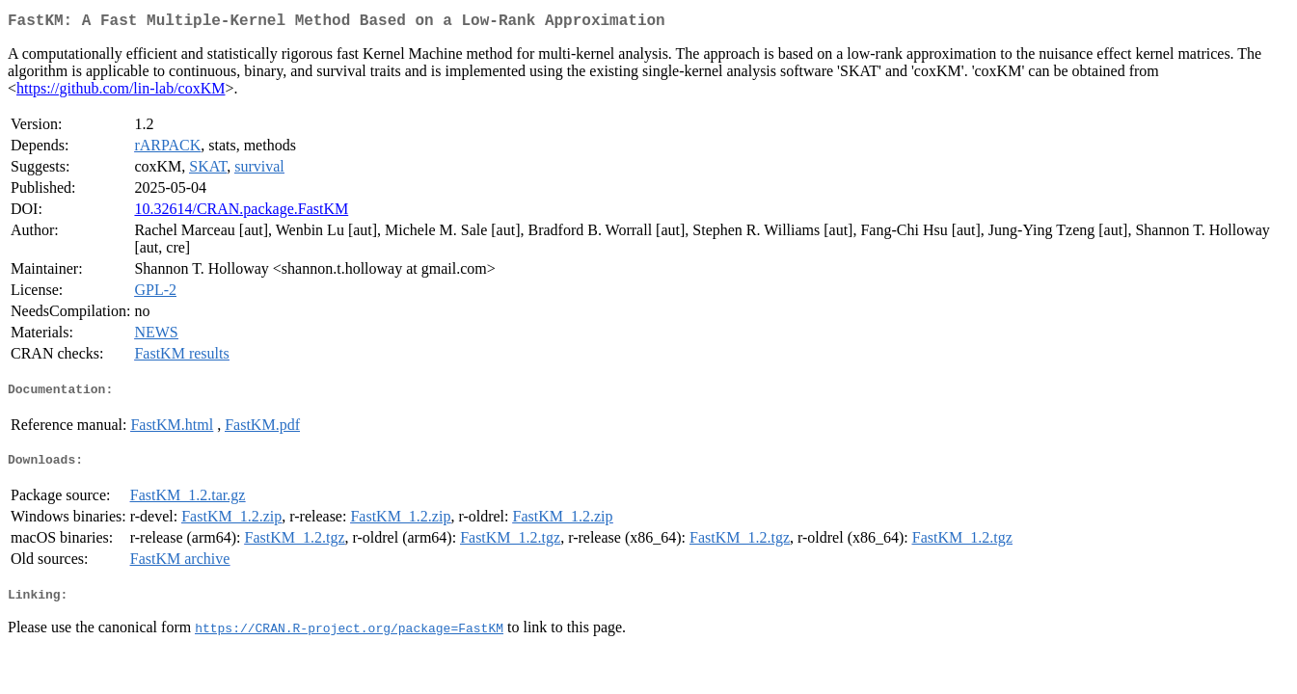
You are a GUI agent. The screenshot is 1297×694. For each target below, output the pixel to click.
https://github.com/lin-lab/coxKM (120, 92)
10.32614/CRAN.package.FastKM (241, 212)
